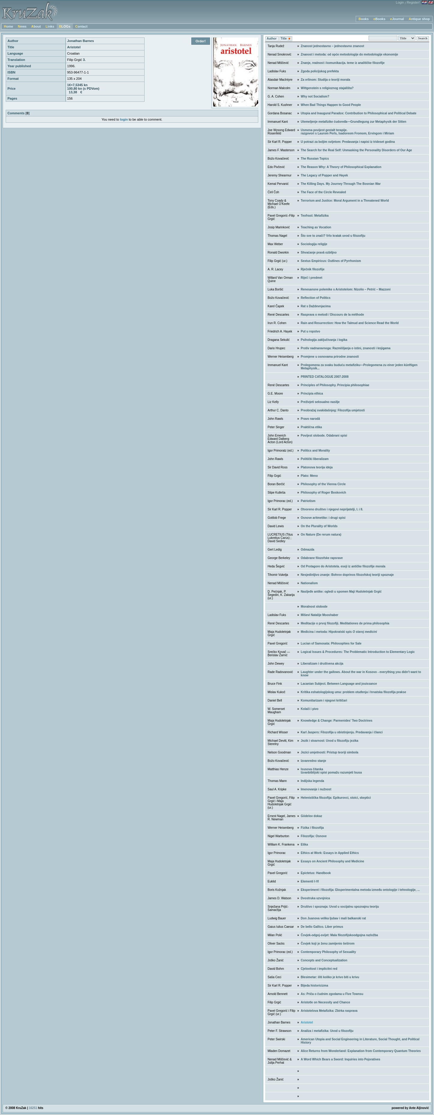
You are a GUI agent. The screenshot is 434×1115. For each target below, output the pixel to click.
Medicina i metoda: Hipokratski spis (339, 631)
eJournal (397, 19)
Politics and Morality (315, 450)
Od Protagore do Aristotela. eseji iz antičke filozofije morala (343, 566)
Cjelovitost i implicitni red (319, 968)
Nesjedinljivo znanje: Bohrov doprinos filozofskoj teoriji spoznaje (347, 574)
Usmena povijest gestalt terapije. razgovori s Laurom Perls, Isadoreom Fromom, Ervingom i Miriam (347, 131)
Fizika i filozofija (312, 827)
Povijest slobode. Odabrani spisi (324, 435)
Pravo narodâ (310, 418)
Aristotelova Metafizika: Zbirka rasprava (329, 1010)
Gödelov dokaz (311, 816)
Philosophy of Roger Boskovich (323, 492)
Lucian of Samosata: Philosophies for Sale (331, 643)
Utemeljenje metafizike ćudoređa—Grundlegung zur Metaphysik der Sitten (353, 121)
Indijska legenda (312, 781)
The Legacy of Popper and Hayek (324, 175)
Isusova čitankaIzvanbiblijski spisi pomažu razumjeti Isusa (331, 771)
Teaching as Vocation (316, 227)
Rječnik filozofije (313, 269)
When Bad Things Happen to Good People (331, 105)
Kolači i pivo (310, 709)
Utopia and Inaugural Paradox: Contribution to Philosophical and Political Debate (359, 113)
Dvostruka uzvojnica (315, 898)
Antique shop (419, 19)
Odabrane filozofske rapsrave (322, 558)
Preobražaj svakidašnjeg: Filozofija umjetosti (333, 410)
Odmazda (307, 549)
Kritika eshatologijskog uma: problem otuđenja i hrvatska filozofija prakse (353, 692)
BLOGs (64, 26)
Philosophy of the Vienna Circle (323, 484)
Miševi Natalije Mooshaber (319, 615)
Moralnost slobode (314, 606)
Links (50, 26)
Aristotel (307, 1022)
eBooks (379, 19)
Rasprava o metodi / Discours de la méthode (332, 314)
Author (272, 38)
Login (400, 2)
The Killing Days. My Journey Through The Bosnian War (341, 183)
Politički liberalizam (315, 459)
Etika (304, 844)
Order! (201, 41)
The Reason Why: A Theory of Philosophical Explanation (341, 167)
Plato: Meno (309, 475)
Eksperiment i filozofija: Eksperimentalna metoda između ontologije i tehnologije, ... (360, 889)
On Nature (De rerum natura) (321, 534)
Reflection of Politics (316, 297)
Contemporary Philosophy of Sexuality (328, 952)
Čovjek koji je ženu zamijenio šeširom (328, 943)
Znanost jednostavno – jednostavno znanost (332, 46)
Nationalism (309, 583)
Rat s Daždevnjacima (316, 306)
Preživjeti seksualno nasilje (320, 402)
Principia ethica (312, 393)
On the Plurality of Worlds (319, 526)
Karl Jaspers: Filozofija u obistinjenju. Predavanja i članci (342, 732)
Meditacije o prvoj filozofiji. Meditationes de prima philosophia (345, 623)
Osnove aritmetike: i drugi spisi (323, 517)
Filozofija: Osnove (314, 836)
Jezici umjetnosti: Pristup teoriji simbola (329, 752)
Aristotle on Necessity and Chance (325, 1002)
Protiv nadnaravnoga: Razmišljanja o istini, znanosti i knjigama (346, 348)
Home (8, 26)
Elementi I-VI (310, 881)
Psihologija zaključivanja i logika (324, 339)
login (124, 119)
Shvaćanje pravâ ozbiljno (319, 252)
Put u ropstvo (310, 331)
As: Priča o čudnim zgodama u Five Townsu (332, 994)
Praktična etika (311, 427)
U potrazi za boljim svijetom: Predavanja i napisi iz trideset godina (348, 141)
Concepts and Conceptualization (324, 960)
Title (286, 39)
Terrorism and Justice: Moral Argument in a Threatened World (345, 200)
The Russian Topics (315, 158)
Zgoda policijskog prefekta (320, 71)
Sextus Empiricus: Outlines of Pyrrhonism (331, 261)
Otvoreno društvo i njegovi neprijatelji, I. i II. (332, 509)
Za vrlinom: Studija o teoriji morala (325, 79)
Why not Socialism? (315, 96)
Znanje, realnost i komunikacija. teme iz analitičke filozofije (343, 63)
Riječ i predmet (311, 277)
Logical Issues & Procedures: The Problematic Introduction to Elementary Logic (358, 652)
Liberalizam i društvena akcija (322, 663)
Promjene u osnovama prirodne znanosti (330, 356)
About (36, 26)
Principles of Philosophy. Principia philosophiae (335, 385)
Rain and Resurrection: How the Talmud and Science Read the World (350, 323)
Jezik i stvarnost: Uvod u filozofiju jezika (329, 740)
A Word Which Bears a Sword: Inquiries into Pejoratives (340, 1059)
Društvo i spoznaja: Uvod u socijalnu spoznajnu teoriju (340, 906)
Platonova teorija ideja (317, 467)
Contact (81, 26)
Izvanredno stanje (313, 760)
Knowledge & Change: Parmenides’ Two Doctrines (337, 720)
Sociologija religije (314, 244)
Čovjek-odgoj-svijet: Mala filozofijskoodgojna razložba (339, 935)
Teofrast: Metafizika (315, 215)
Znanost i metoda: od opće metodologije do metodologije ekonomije (349, 54)
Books (363, 19)
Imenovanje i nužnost (316, 789)
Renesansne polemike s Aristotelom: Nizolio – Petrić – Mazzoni (346, 289)
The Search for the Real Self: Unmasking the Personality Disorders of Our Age (356, 150)
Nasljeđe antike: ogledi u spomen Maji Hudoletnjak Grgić (341, 591)
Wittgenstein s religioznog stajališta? (327, 88)
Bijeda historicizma (314, 985)
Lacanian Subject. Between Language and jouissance (339, 683)
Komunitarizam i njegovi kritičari (324, 700)
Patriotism (308, 501)
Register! (413, 2)
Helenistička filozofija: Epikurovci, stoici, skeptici (336, 797)
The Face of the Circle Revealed (323, 192)
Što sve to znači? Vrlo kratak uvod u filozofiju (333, 235)
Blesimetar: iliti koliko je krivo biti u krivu (330, 977)
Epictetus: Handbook (316, 873)
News (22, 26)
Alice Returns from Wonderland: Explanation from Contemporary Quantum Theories (361, 1051)
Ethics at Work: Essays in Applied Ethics (330, 853)
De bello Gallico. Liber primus (322, 926)
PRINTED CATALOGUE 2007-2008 (325, 376)
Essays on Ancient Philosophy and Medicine (332, 861)
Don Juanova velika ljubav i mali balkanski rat (333, 918)
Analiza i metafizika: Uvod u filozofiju (327, 1030)
